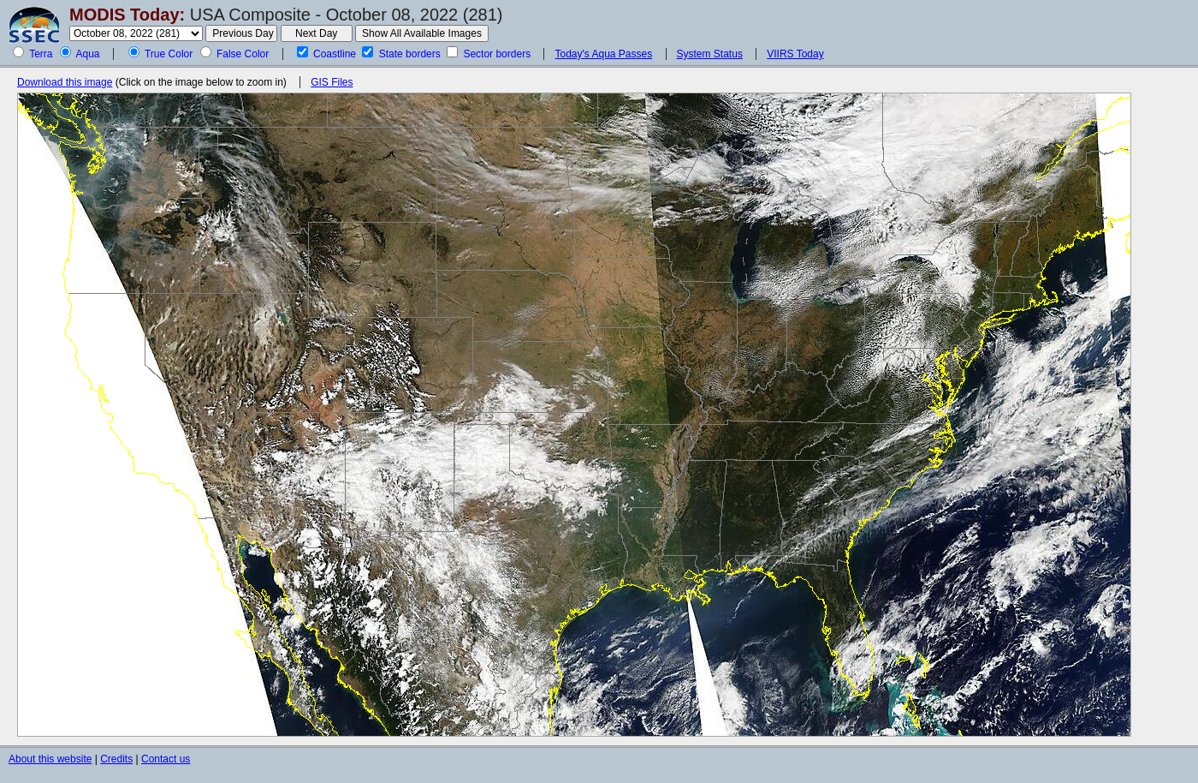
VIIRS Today (795, 54)
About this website (50, 759)
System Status (710, 54)
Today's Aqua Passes (603, 54)
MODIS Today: (127, 14)
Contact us (165, 759)
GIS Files (332, 82)
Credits (116, 759)
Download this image (64, 82)
